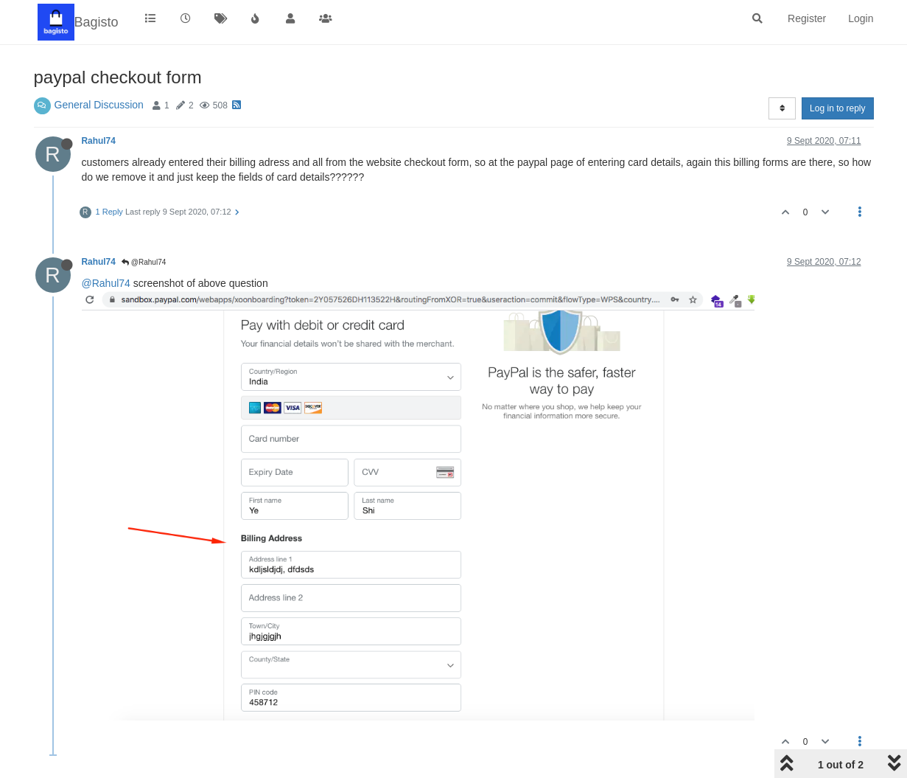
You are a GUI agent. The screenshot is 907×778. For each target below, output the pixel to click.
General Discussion (99, 105)
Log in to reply (837, 108)
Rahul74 (99, 141)
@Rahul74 (144, 262)
